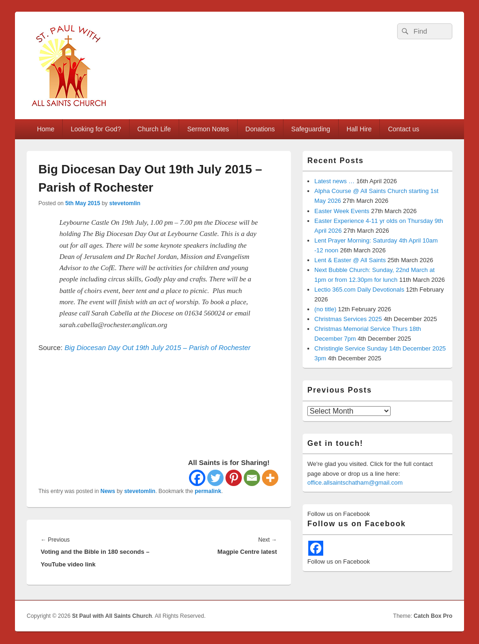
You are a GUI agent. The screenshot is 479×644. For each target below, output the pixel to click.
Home (45, 129)
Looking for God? (96, 129)
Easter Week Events (342, 211)
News (108, 491)
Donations (260, 129)
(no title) (325, 309)
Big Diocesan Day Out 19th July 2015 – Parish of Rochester (158, 347)
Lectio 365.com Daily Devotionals (359, 289)
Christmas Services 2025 (348, 318)
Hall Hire (359, 129)
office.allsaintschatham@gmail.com (355, 482)
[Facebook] (197, 478)
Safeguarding (310, 129)
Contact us (403, 129)
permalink (208, 491)
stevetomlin (124, 203)
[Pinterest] (233, 478)
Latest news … (334, 181)
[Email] (252, 478)
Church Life (154, 129)
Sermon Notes (208, 129)
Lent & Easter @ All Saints (350, 260)
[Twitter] (215, 478)
